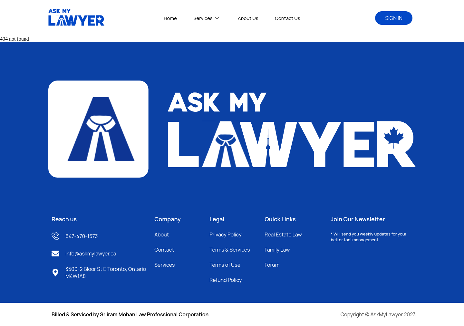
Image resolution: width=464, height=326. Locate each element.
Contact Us (282, 18)
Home (175, 18)
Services (208, 18)
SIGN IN (393, 18)
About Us (246, 18)
